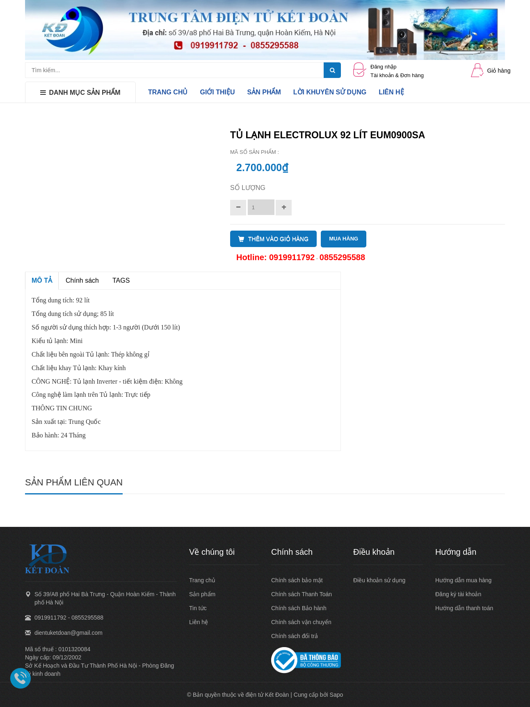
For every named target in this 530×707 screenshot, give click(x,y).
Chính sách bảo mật (297, 580)
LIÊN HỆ (391, 92)
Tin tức (198, 608)
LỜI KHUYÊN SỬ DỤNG (329, 92)
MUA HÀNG (343, 239)
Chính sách (82, 280)
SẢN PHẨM (264, 92)
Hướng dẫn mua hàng (463, 580)
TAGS (121, 280)
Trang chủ (202, 580)
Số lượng (247, 187)
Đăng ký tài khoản (458, 594)
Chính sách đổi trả (294, 636)
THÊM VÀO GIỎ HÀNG (273, 239)
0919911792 (50, 617)
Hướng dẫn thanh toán (464, 608)
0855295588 (342, 257)
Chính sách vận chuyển (301, 622)
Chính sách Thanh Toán (301, 594)
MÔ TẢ (42, 280)
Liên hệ (198, 622)
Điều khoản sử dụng (379, 580)
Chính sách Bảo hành (299, 608)
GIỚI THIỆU (217, 92)
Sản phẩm (202, 594)
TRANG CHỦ (167, 92)
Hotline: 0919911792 (275, 257)
